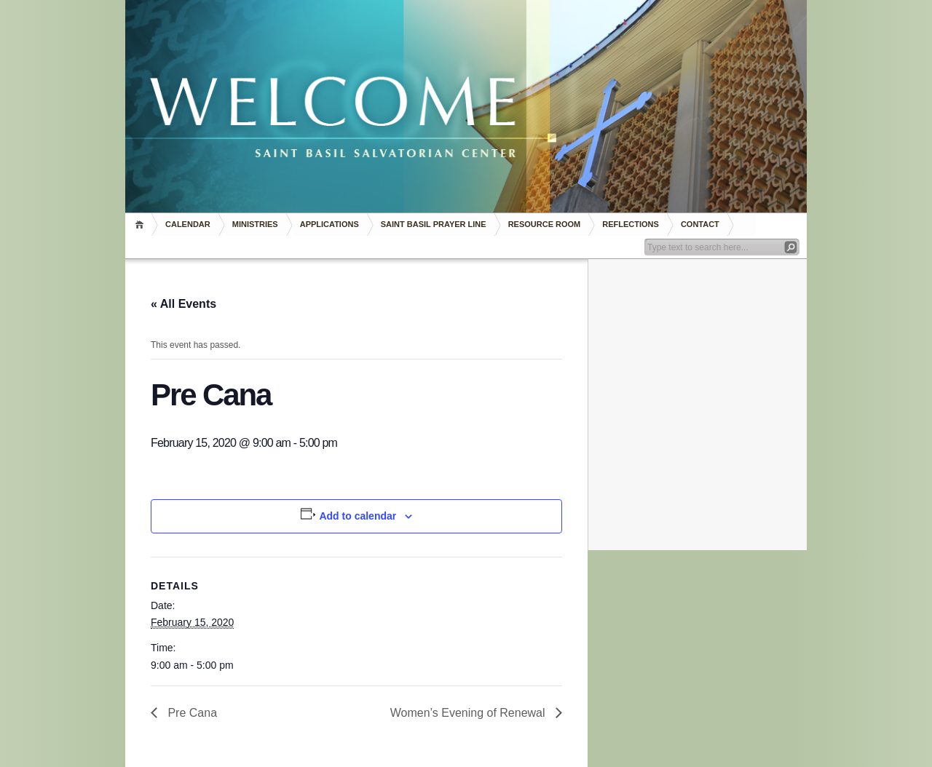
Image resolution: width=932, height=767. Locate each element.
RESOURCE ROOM (544, 224)
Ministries (255, 224)
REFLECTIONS (630, 224)
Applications (329, 224)
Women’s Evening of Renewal (469, 713)
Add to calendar (357, 516)
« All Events (183, 304)
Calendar (187, 224)
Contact (700, 224)
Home (141, 224)
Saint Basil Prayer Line (433, 224)
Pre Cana (191, 713)
